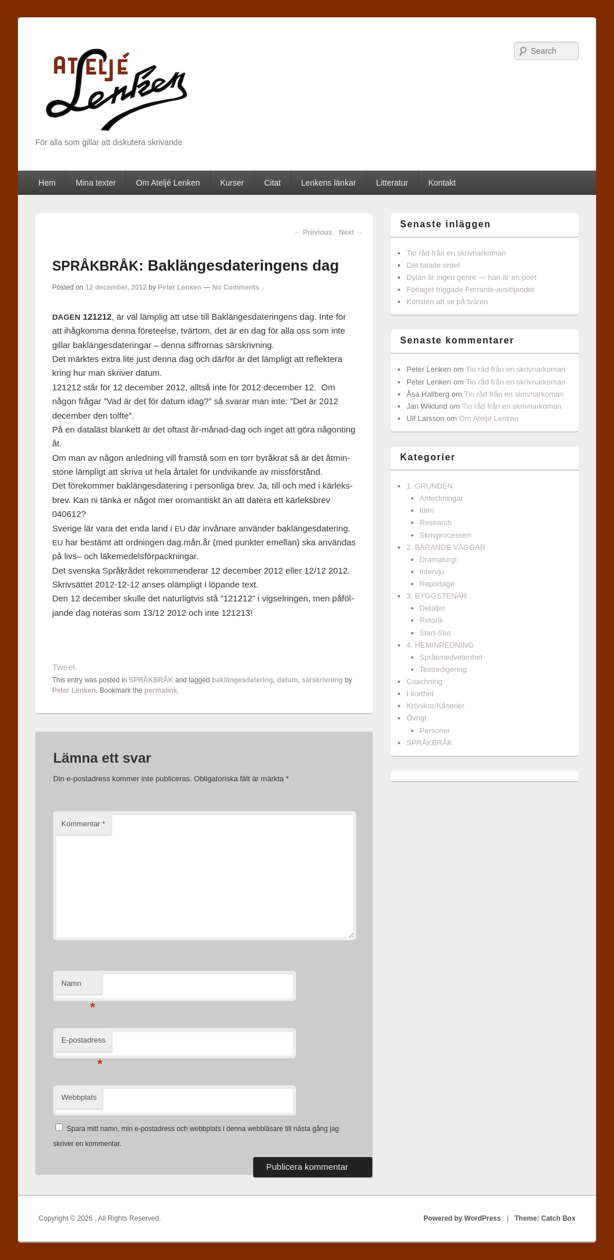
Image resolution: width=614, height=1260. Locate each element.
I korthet (420, 693)
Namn (78, 987)
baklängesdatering (242, 680)
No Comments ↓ (238, 287)
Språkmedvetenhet (451, 657)
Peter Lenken (179, 287)
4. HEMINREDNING (440, 645)
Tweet (63, 667)
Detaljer (433, 608)
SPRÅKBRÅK (151, 680)
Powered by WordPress (462, 1218)
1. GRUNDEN (429, 486)
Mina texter (96, 182)
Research (436, 522)
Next (351, 232)
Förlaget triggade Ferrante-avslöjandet (470, 289)
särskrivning (322, 680)
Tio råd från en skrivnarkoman (456, 253)
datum (287, 680)
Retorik (431, 620)
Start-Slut (435, 633)
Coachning (424, 681)
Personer (435, 730)
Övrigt (416, 718)
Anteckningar (442, 498)
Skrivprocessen (445, 535)
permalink (161, 690)
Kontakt (442, 182)
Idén (427, 510)
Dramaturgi (438, 559)
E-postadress (83, 1043)
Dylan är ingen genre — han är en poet (471, 277)
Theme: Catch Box (545, 1218)
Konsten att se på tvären (447, 301)
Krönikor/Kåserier (435, 705)
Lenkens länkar (328, 182)
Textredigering (443, 669)
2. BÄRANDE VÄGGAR (446, 547)
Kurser (232, 182)
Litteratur (392, 182)
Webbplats (79, 1097)
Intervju (432, 571)
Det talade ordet (433, 265)
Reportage (437, 583)
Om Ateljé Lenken (168, 182)
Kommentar (83, 823)
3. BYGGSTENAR (436, 596)
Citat (272, 182)
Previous (313, 232)
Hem (47, 182)
